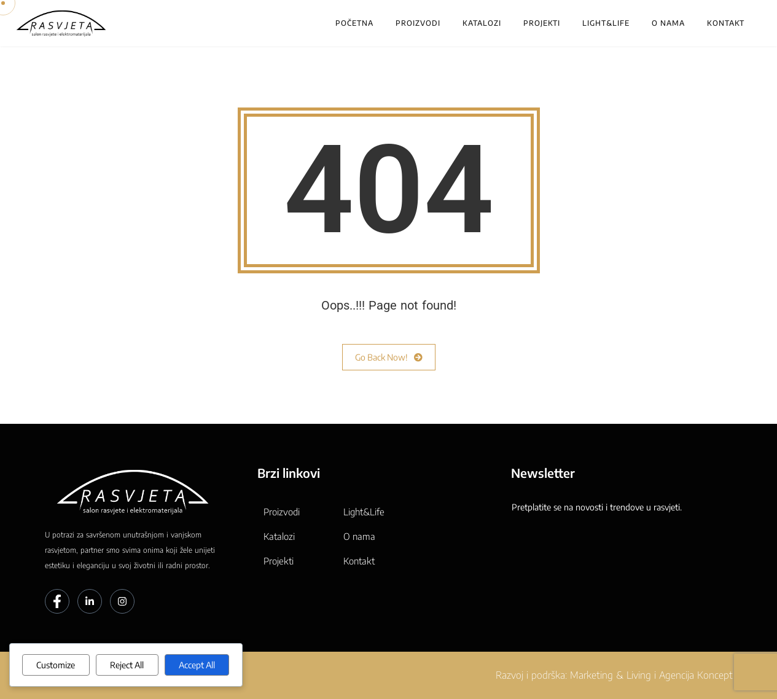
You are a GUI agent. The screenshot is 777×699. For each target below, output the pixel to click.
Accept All (197, 665)
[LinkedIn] (89, 601)
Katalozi (482, 23)
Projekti (541, 23)
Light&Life (606, 23)
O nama (668, 23)
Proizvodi (418, 23)
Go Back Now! (389, 357)
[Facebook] (57, 601)
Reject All (127, 665)
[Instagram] (122, 601)
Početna (354, 23)
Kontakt (725, 23)
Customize (55, 665)
